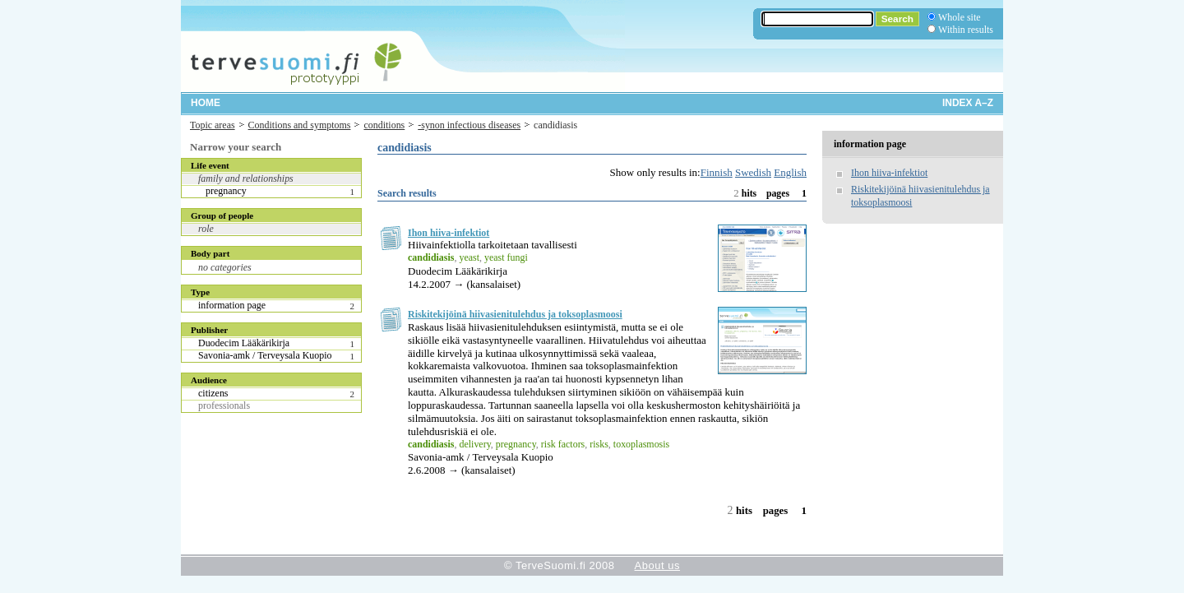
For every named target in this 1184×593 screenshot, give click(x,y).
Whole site (959, 17)
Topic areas (212, 125)
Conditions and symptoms (299, 125)
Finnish (717, 172)
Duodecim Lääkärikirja (243, 343)
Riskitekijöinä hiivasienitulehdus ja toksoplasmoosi (515, 314)
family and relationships (246, 178)
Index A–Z (967, 103)
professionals (224, 405)
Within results (965, 29)
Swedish (753, 172)
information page (232, 305)
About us (657, 565)
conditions (384, 125)
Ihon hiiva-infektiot (448, 233)
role (206, 228)
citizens (213, 393)
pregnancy (226, 191)
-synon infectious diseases (469, 125)
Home (205, 103)
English (790, 172)
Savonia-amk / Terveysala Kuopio (265, 355)
